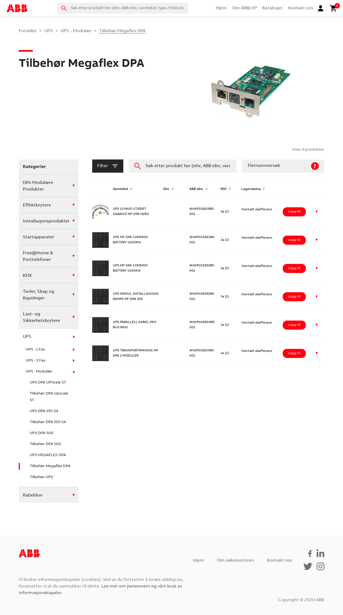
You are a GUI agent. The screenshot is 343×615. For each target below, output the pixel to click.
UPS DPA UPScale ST (48, 383)
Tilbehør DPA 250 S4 (48, 422)
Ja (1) (224, 211)
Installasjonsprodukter (46, 221)
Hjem (221, 8)
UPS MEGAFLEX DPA (48, 455)
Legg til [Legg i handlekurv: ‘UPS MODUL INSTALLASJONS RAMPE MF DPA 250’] (294, 296)
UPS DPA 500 (41, 433)
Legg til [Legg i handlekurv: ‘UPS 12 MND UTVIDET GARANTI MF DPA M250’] (294, 211)
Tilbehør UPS (41, 477)
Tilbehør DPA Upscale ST (49, 397)
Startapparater (38, 237)
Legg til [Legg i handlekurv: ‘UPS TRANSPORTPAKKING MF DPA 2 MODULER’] (294, 353)
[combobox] (122, 8)
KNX (27, 276)
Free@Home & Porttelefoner (38, 256)
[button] (316, 212)
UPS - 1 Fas (35, 350)
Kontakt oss (300, 8)
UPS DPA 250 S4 (44, 411)
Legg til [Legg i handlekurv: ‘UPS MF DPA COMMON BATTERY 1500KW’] (294, 268)
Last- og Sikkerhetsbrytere (41, 317)
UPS (48, 31)
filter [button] (107, 166)
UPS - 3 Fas (35, 361)
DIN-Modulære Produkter (38, 186)
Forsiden (28, 31)
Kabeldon (32, 495)
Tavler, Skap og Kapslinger (38, 294)
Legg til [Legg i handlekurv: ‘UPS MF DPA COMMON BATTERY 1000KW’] (294, 240)
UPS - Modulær (76, 31)
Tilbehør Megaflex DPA (50, 466)
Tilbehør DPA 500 (45, 444)
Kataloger (272, 8)
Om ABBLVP (244, 8)
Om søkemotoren (235, 560)
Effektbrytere (37, 205)
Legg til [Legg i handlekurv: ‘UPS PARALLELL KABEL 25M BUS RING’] (294, 325)
